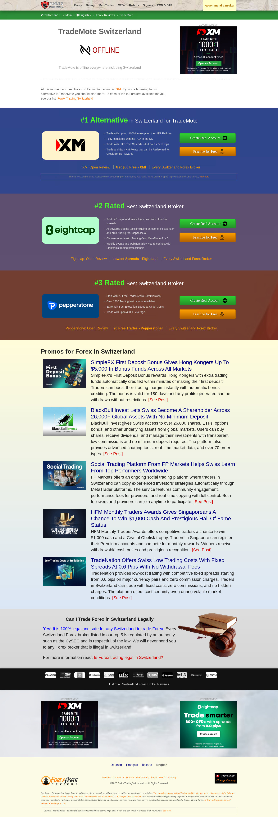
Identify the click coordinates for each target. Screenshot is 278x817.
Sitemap (172, 777)
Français (132, 764)
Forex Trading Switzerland (75, 98)
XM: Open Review (96, 174)
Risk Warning (142, 777)
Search (162, 777)
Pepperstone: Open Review (87, 335)
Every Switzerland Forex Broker (176, 174)
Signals (148, 5)
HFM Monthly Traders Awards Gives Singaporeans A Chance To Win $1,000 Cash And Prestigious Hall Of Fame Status (161, 518)
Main (69, 15)
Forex (78, 5)
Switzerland (51, 15)
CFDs (121, 5)
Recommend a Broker (219, 5)
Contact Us (118, 777)
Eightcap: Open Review (89, 265)
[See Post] (158, 399)
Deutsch (116, 764)
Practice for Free (212, 150)
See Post (167, 811)
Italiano (147, 764)
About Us (106, 777)
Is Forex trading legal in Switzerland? (119, 655)
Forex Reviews (105, 15)
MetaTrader (106, 5)
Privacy (130, 777)
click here (204, 176)
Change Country (226, 780)
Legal (154, 777)
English (84, 15)
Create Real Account (213, 139)
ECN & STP (164, 5)
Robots (134, 5)
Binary (90, 5)
